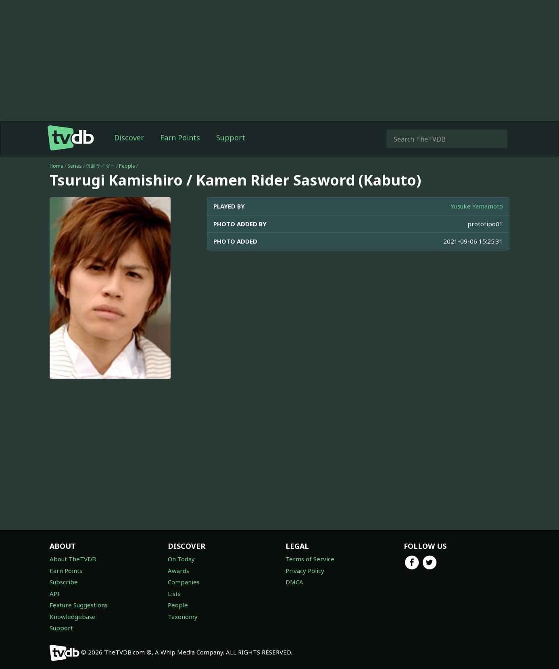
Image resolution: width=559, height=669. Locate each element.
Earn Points (180, 137)
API (54, 594)
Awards (178, 571)
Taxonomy (183, 617)
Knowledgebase (73, 617)
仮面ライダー (100, 166)
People (127, 166)
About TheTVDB (73, 559)
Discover (129, 137)
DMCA (294, 582)
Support (230, 137)
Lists (174, 594)
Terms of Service (310, 559)
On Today (181, 559)
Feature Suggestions (79, 605)
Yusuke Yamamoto (477, 206)
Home (56, 166)
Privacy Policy (305, 571)
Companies (184, 582)
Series (74, 166)
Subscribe (64, 582)
